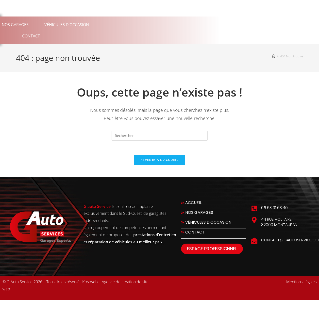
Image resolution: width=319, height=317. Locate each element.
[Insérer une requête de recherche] (160, 136)
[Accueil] (273, 56)
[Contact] (213, 234)
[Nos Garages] (213, 215)
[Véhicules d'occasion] (213, 225)
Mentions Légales (301, 282)
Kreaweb (90, 282)
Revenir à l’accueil (159, 160)
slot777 (28, 306)
